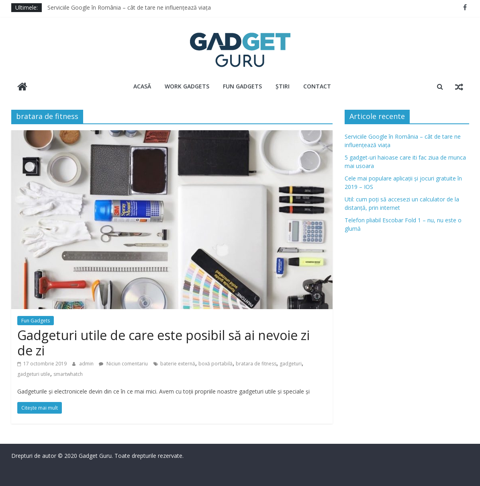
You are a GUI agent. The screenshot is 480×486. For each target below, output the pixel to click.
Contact (317, 86)
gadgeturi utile (33, 374)
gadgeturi (291, 363)
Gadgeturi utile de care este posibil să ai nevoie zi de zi (163, 342)
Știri (283, 86)
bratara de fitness (256, 363)
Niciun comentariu (123, 363)
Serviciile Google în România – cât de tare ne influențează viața (129, 7)
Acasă (142, 86)
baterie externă (177, 363)
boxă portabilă (215, 363)
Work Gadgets (187, 86)
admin (87, 363)
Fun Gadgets (242, 86)
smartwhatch (68, 374)
